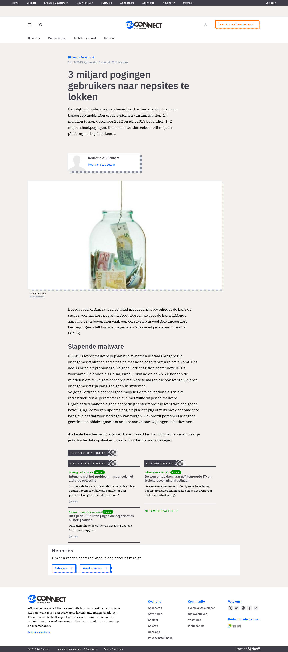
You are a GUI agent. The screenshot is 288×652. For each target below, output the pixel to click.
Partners (187, 2)
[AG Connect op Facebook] (249, 608)
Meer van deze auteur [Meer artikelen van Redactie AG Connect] (101, 164)
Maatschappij (57, 38)
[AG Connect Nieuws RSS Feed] (256, 608)
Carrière (109, 38)
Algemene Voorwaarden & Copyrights (77, 649)
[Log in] (205, 24)
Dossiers (31, 2)
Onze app (154, 632)
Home (15, 2)
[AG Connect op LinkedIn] (236, 608)
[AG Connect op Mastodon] (243, 608)
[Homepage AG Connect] (144, 25)
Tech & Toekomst (85, 38)
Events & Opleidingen (56, 2)
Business (34, 38)
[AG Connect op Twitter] (230, 608)
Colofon (153, 626)
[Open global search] (40, 24)
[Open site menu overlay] (29, 24)
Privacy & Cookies (113, 649)
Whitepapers (127, 2)
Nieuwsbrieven (84, 2)
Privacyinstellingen (160, 638)
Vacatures (106, 2)
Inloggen (271, 2)
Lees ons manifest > (39, 631)
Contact (153, 620)
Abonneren (148, 2)
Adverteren (169, 2)
